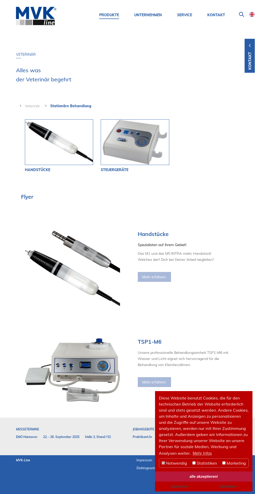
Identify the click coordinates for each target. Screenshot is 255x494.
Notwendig (174, 463)
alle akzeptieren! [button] (204, 476)
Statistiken (204, 463)
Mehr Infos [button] (202, 453)
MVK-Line (23, 460)
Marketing (234, 463)
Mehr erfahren (154, 277)
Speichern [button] (179, 486)
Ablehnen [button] (228, 486)
